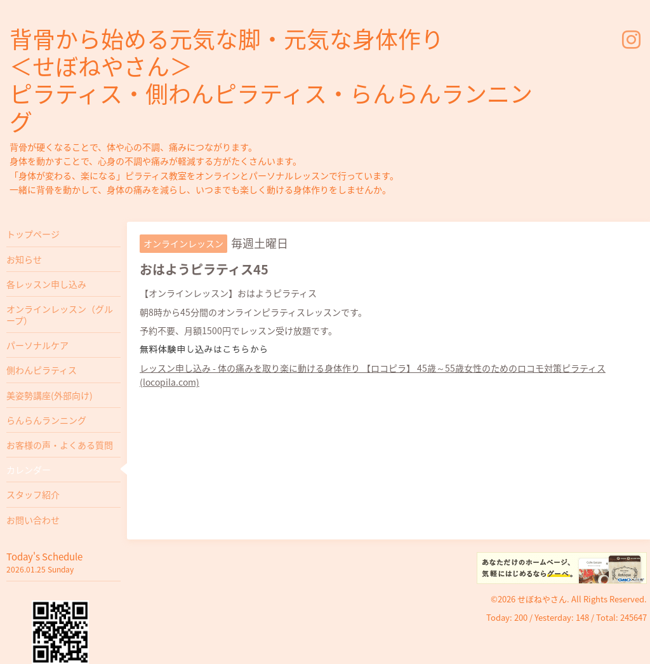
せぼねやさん (542, 599)
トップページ (33, 233)
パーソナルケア (37, 345)
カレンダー (28, 469)
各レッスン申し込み (46, 284)
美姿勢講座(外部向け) (49, 395)
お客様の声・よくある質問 (59, 444)
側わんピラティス (41, 369)
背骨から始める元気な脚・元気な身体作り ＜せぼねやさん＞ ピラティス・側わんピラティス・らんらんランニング (271, 80)
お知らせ (24, 259)
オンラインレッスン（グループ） (59, 314)
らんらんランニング (46, 420)
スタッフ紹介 (33, 494)
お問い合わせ (33, 519)
